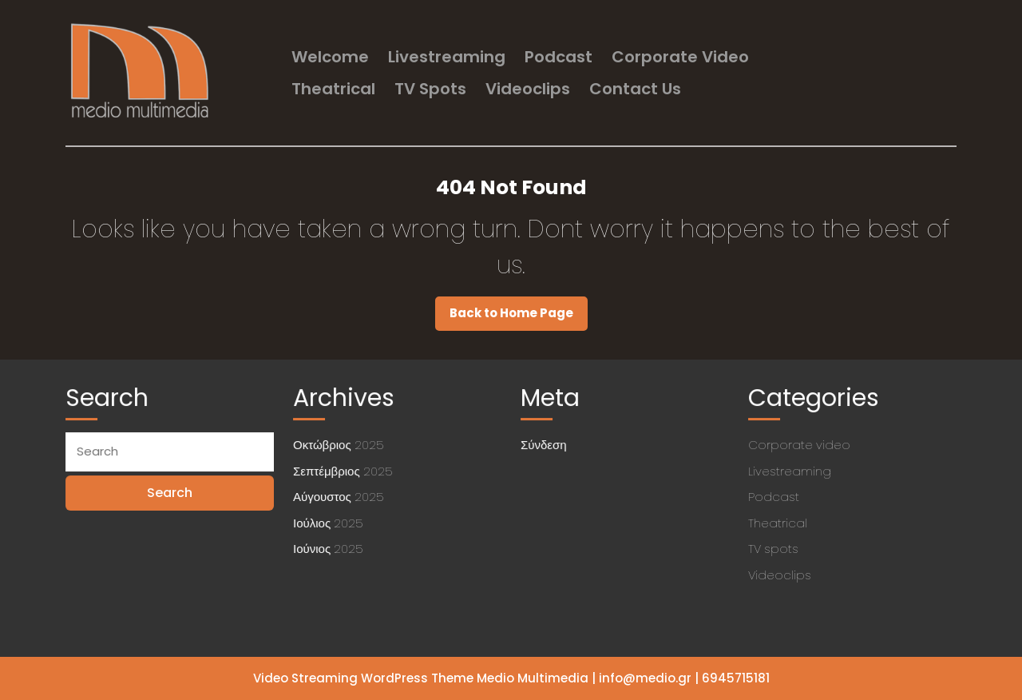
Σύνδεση (545, 445)
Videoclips (527, 89)
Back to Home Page (519, 317)
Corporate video (680, 57)
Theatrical (333, 89)
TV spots (430, 89)
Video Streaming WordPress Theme (363, 678)
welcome (330, 57)
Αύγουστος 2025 (339, 496)
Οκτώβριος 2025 (339, 445)
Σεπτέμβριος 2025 (343, 471)
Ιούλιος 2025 (329, 521)
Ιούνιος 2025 (329, 547)
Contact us (635, 89)
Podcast (558, 57)
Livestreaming (446, 57)
